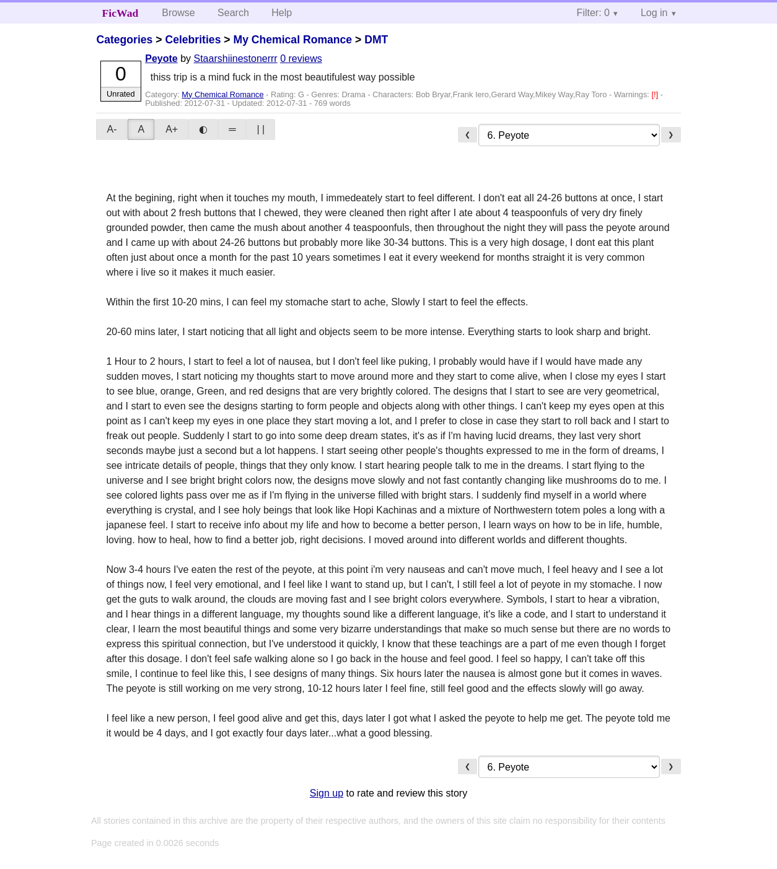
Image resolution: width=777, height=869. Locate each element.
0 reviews (301, 58)
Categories (124, 39)
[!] (655, 94)
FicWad (120, 13)
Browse (178, 12)
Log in (654, 12)
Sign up (326, 793)
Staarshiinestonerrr (236, 58)
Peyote (161, 58)
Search (233, 12)
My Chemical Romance (292, 39)
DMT (376, 39)
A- (111, 129)
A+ (171, 129)
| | (261, 129)
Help (281, 12)
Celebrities (193, 39)
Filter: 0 (593, 12)
